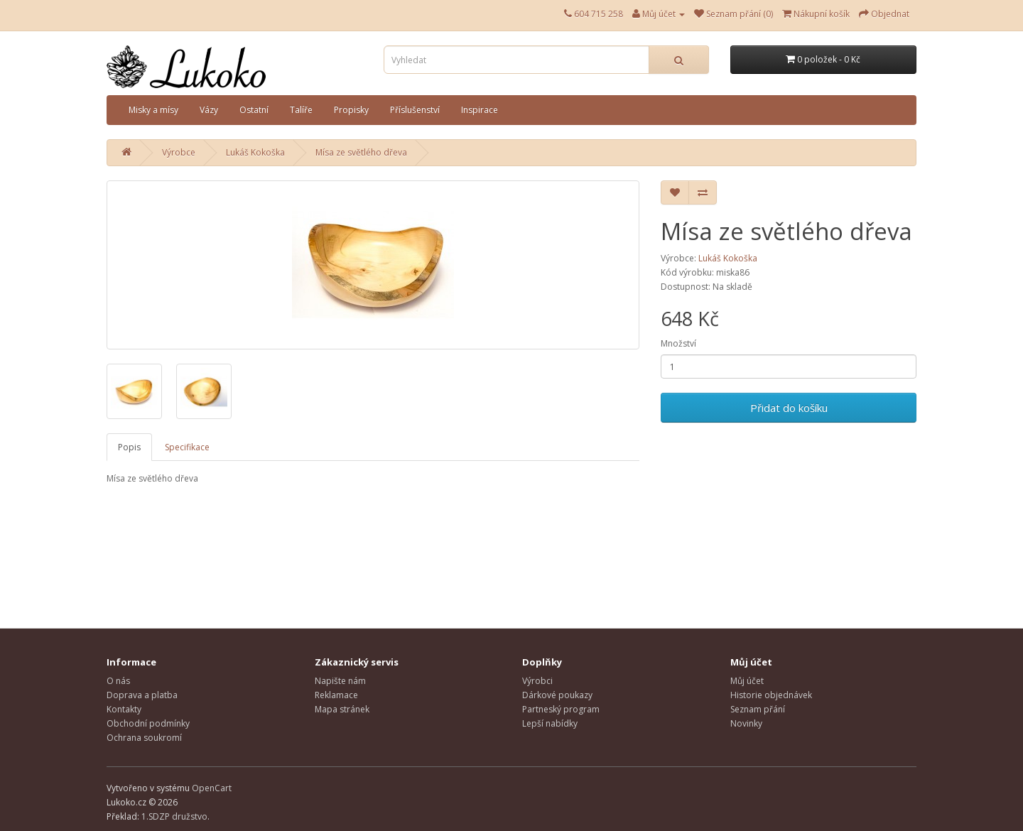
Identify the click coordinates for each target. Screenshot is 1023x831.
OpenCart (212, 788)
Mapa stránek (342, 709)
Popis (129, 447)
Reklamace (336, 695)
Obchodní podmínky (148, 723)
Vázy (209, 110)
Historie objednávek (771, 695)
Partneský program (561, 709)
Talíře (301, 110)
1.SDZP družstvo (174, 816)
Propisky (351, 110)
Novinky (746, 723)
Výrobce (178, 152)
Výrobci (537, 681)
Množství (678, 343)
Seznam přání (757, 709)
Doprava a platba (142, 695)
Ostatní (254, 110)
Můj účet (747, 681)
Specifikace (187, 447)
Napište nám (340, 681)
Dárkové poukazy (557, 695)
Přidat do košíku (789, 408)
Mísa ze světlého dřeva (361, 152)
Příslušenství (415, 110)
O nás (118, 681)
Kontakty (124, 709)
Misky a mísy (153, 110)
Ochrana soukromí (144, 738)
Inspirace (479, 110)
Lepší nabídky (550, 723)
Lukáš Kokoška (255, 152)
